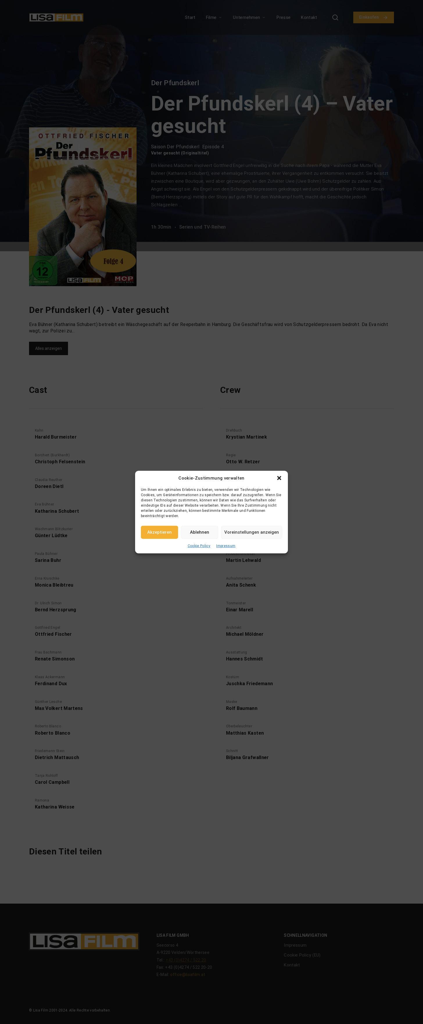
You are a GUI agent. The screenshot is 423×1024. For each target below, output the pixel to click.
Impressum (225, 546)
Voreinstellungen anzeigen (251, 532)
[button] (279, 478)
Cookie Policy (199, 546)
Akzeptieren (159, 532)
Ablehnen (199, 532)
